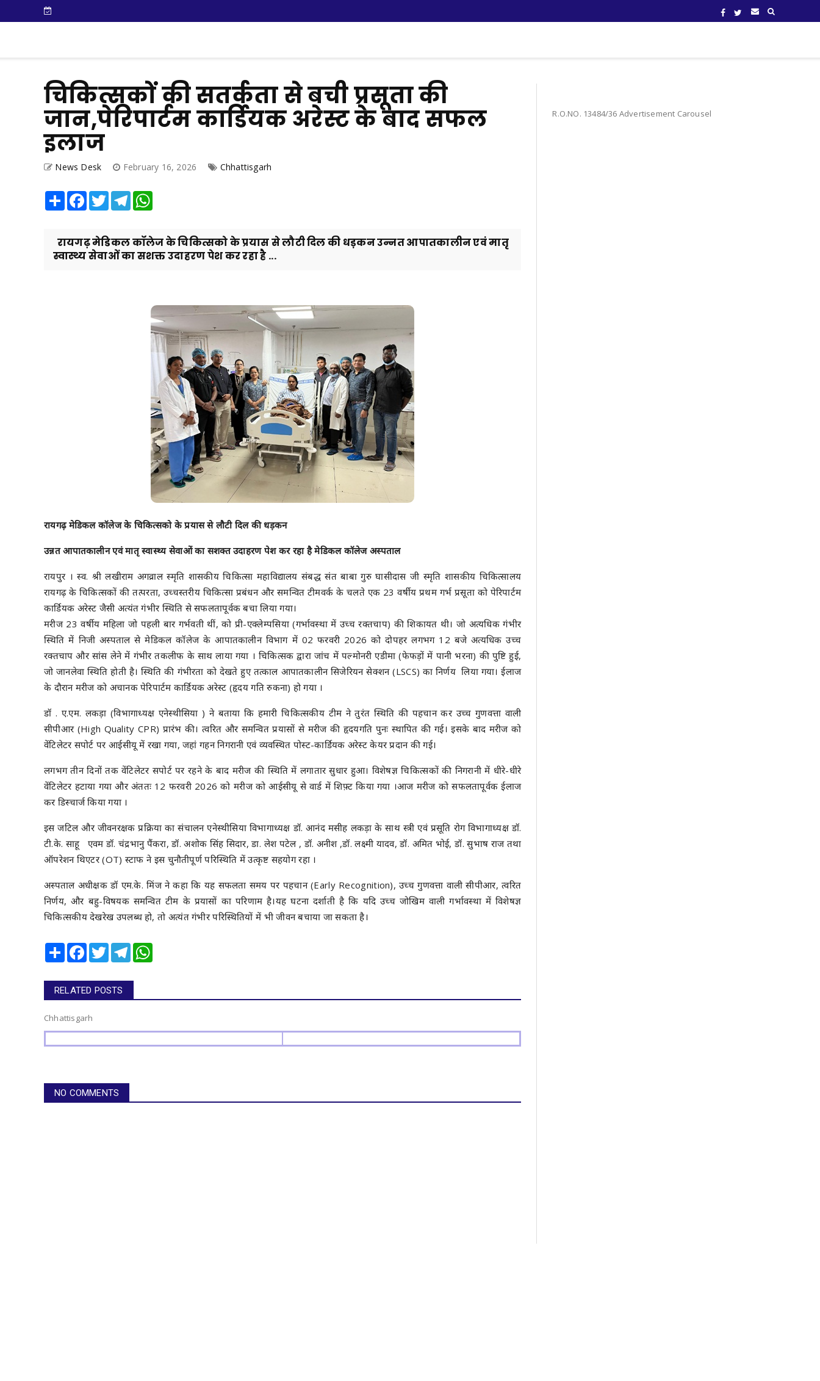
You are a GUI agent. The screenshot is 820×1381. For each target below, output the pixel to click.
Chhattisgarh (246, 167)
